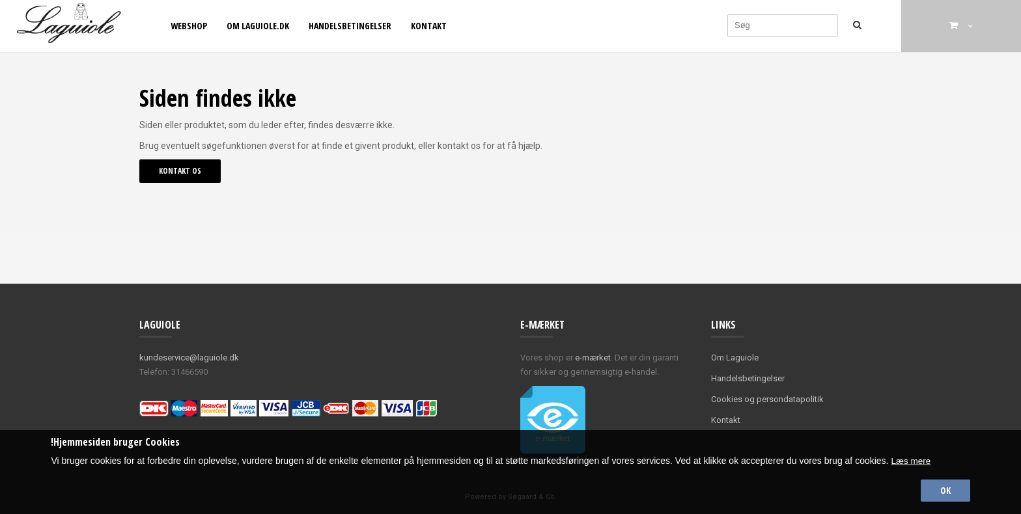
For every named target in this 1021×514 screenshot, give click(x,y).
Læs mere (911, 459)
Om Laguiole (735, 357)
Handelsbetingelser (350, 26)
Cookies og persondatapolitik (767, 399)
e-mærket (593, 357)
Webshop (189, 26)
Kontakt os (180, 170)
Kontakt (429, 26)
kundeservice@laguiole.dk (189, 357)
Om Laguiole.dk (258, 26)
